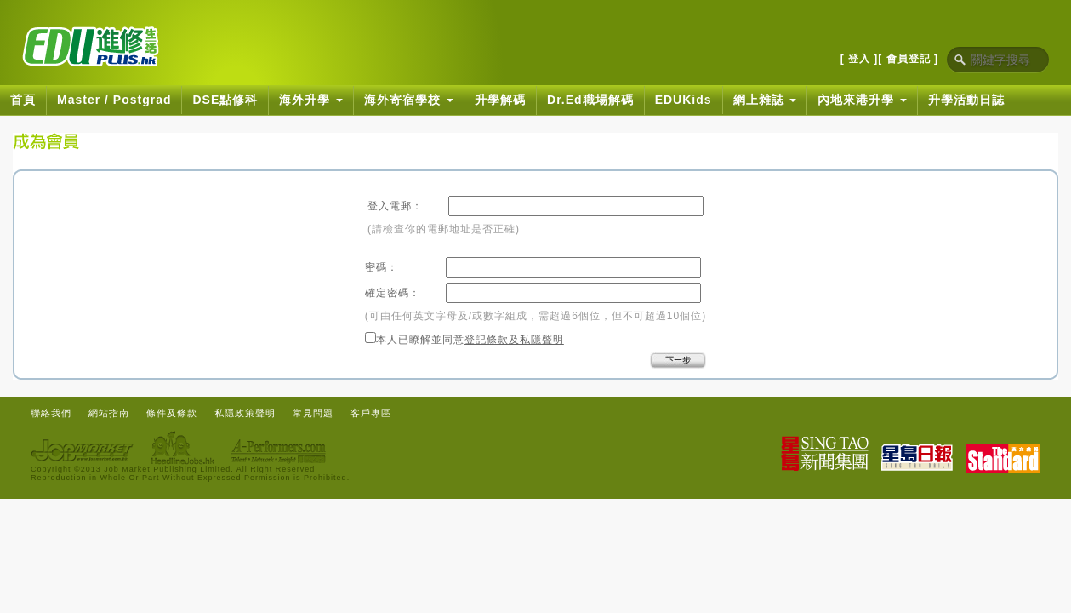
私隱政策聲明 (245, 413)
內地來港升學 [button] (862, 99)
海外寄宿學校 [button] (408, 99)
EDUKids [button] (683, 99)
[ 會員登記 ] (908, 59)
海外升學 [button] (311, 99)
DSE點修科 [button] (225, 99)
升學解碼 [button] (500, 99)
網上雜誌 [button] (765, 99)
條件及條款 (171, 413)
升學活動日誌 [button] (966, 99)
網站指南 (108, 413)
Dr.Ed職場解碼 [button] (590, 99)
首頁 (23, 99)
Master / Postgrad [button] (114, 99)
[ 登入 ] (859, 59)
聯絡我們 (51, 413)
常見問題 (313, 413)
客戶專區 (370, 413)
